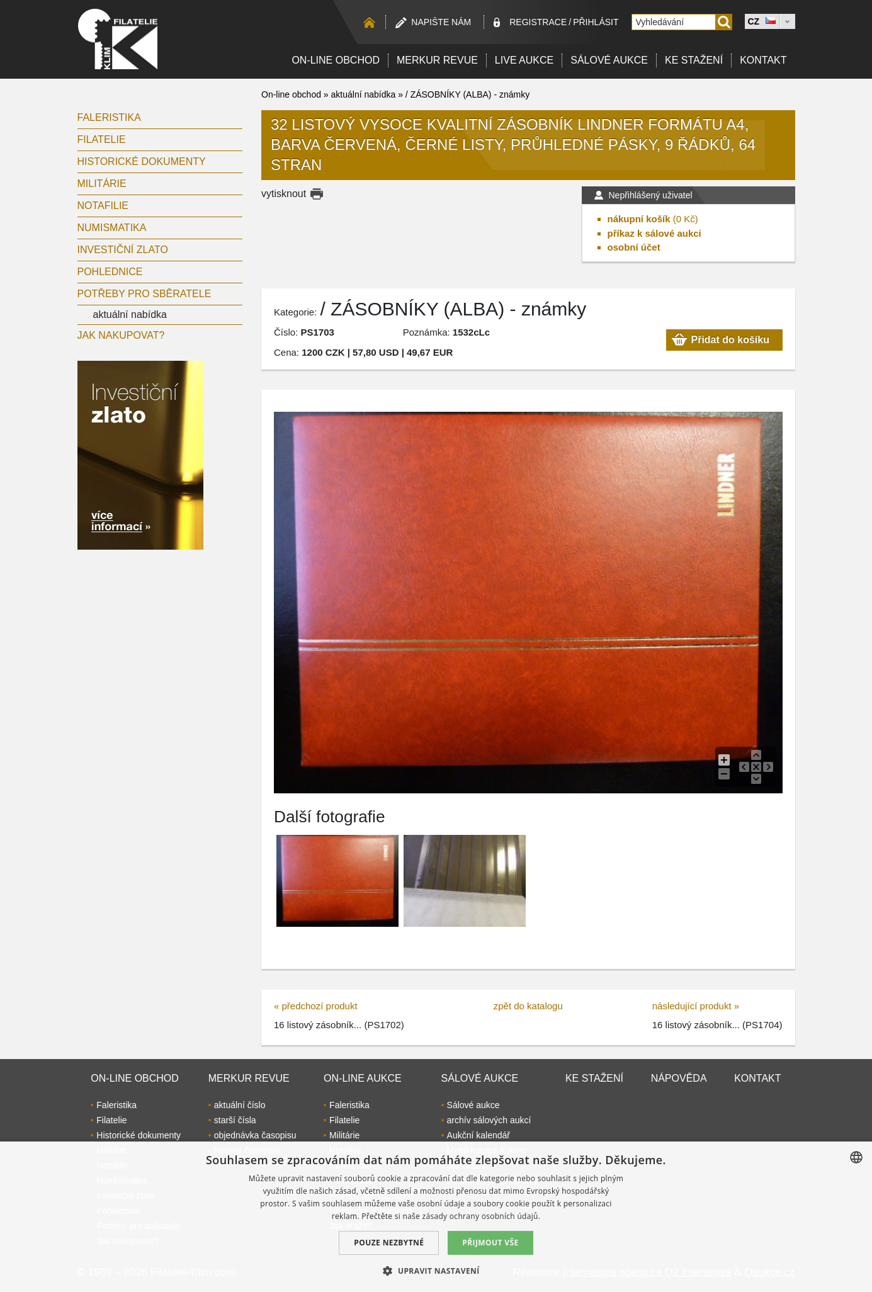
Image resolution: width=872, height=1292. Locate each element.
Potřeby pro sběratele (144, 293)
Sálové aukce (609, 60)
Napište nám (441, 22)
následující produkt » (695, 1005)
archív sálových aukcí (489, 1120)
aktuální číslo (240, 1105)
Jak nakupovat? (121, 335)
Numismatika (112, 227)
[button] (435, 1270)
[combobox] (856, 1157)
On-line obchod (336, 60)
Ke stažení (694, 60)
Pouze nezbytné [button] (389, 1242)
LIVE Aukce (524, 60)
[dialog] (436, 1217)
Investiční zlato (122, 249)
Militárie (102, 183)
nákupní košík (639, 218)
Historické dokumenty (141, 161)
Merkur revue (437, 60)
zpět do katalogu (528, 1005)
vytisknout (283, 193)
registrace (538, 22)
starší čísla (235, 1120)
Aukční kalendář (478, 1135)
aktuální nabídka (130, 314)
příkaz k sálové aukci (654, 233)
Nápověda (679, 1078)
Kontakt (763, 60)
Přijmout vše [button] (490, 1242)
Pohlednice (110, 271)
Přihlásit (595, 22)
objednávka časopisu (255, 1135)
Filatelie (101, 139)
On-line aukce (363, 1078)
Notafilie (103, 205)
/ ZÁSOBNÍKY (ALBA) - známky (467, 94)
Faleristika (109, 117)
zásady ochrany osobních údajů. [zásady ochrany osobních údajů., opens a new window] (481, 1216)
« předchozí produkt (316, 1005)
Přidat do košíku (730, 339)
